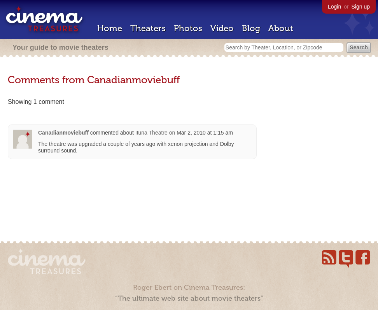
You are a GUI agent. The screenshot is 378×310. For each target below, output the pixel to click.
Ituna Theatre (151, 133)
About (280, 28)
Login (334, 7)
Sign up (361, 7)
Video (222, 28)
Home (109, 28)
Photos (188, 28)
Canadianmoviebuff (63, 133)
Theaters (148, 28)
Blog (251, 28)
